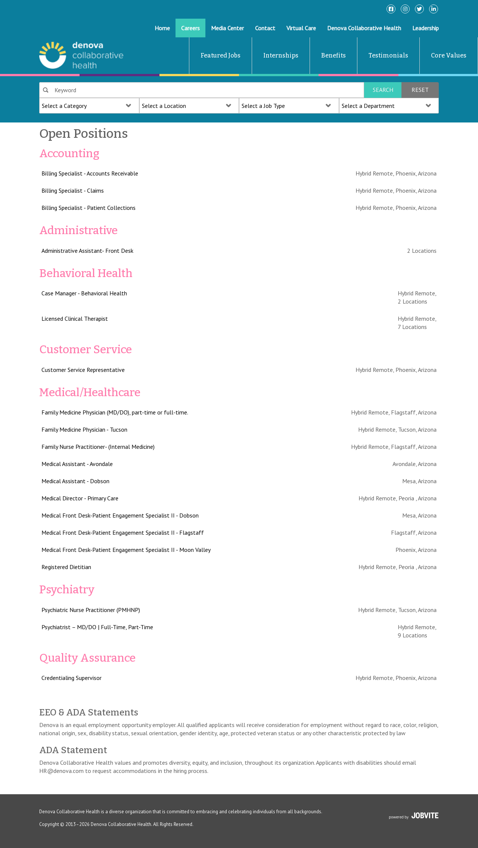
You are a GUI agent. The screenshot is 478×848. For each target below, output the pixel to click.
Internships (280, 55)
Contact (265, 28)
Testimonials (388, 55)
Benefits (333, 55)
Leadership (425, 28)
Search (383, 89)
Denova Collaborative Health (364, 28)
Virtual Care (301, 28)
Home (162, 28)
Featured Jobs (220, 55)
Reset (420, 89)
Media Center (227, 28)
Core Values (448, 55)
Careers (190, 28)
